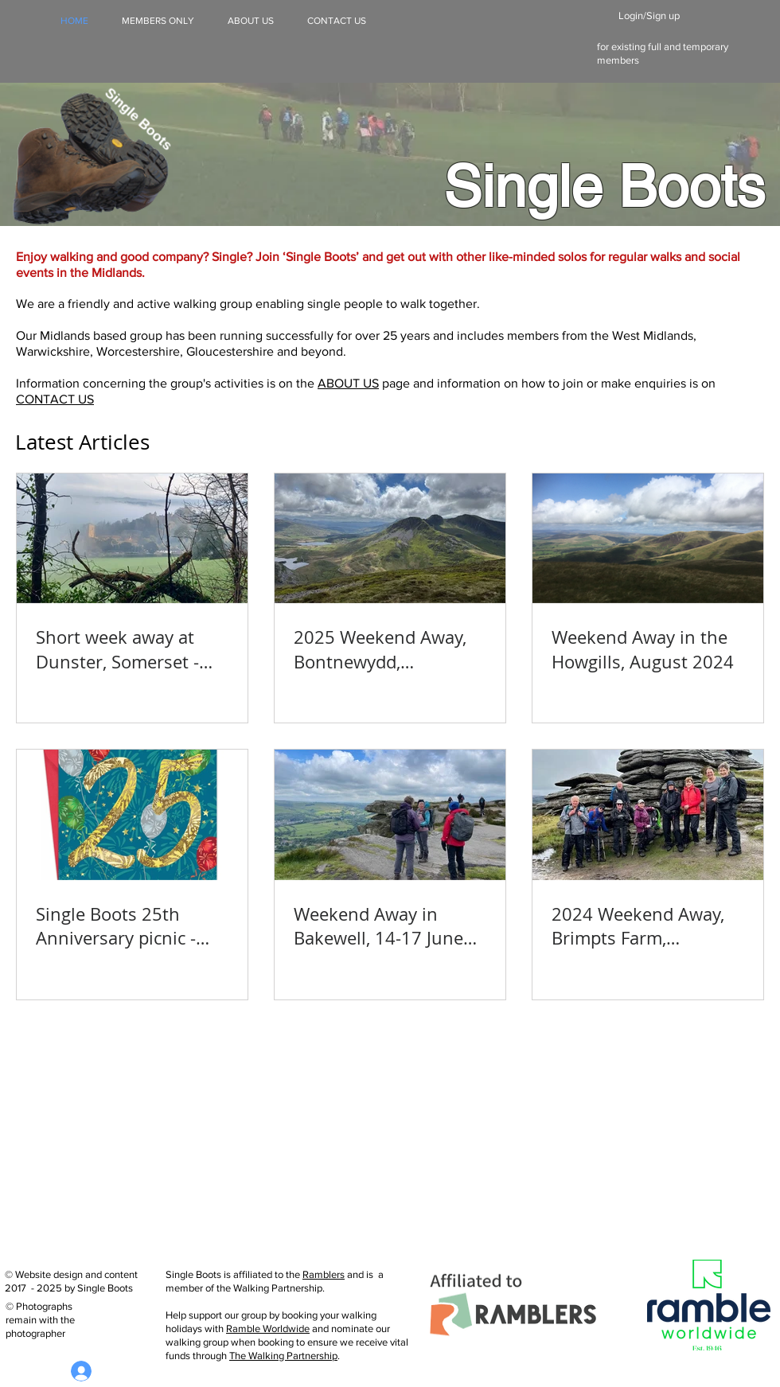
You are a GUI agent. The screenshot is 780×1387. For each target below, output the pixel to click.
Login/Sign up (649, 15)
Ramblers (323, 1274)
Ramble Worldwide (268, 1328)
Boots (691, 186)
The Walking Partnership (283, 1356)
